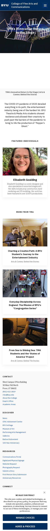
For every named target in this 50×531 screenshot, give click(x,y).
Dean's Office (8, 404)
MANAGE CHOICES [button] (25, 517)
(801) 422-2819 (9, 394)
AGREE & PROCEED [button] (25, 526)
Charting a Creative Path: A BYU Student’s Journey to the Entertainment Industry (25, 254)
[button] (44, 492)
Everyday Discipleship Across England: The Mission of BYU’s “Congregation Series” (25, 306)
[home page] (5, 5)
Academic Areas (9, 407)
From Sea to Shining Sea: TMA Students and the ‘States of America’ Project (25, 356)
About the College (10, 401)
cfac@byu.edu (9, 398)
